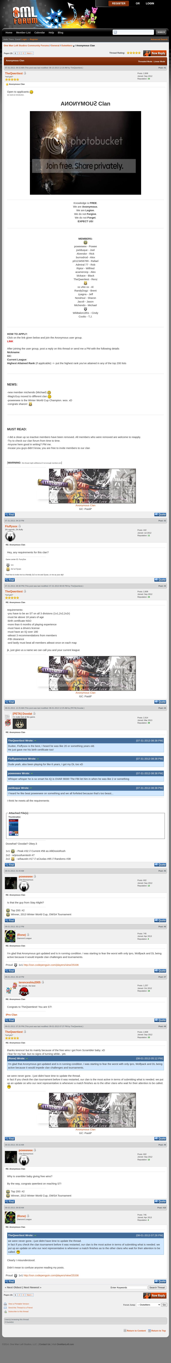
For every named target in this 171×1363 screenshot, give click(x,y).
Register (34, 39)
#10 (164, 1208)
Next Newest (31, 1287)
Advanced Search (159, 39)
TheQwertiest (76, 68)
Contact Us (44, 1344)
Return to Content (136, 1330)
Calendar (39, 32)
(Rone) (21, 934)
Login (24, 39)
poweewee (26, 876)
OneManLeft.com (65, 1344)
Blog (60, 32)
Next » (29, 53)
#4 (165, 708)
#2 (165, 521)
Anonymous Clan (85, 505)
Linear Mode (159, 61)
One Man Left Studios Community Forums (26, 45)
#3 (165, 586)
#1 (165, 68)
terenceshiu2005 (29, 982)
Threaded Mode (145, 61)
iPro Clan (11, 1014)
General (55, 45)
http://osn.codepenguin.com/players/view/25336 (51, 964)
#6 (165, 927)
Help (51, 32)
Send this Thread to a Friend (20, 1308)
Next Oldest (14, 1287)
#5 (165, 871)
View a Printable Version (18, 1304)
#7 (165, 977)
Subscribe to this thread (18, 1311)
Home (9, 32)
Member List (23, 32)
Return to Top (158, 1330)
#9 (165, 1145)
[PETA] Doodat (77, 708)
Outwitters (66, 45)
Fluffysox (11, 526)
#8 (165, 1026)
